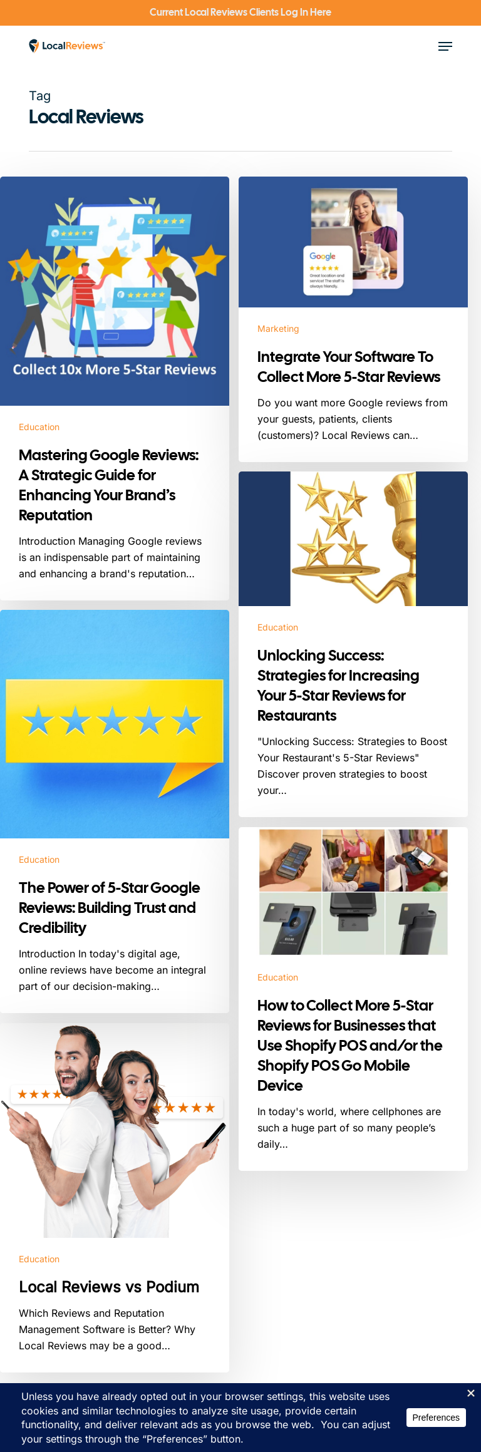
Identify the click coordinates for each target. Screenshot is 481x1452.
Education (39, 426)
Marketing (278, 328)
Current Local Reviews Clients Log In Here (240, 12)
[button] (445, 46)
